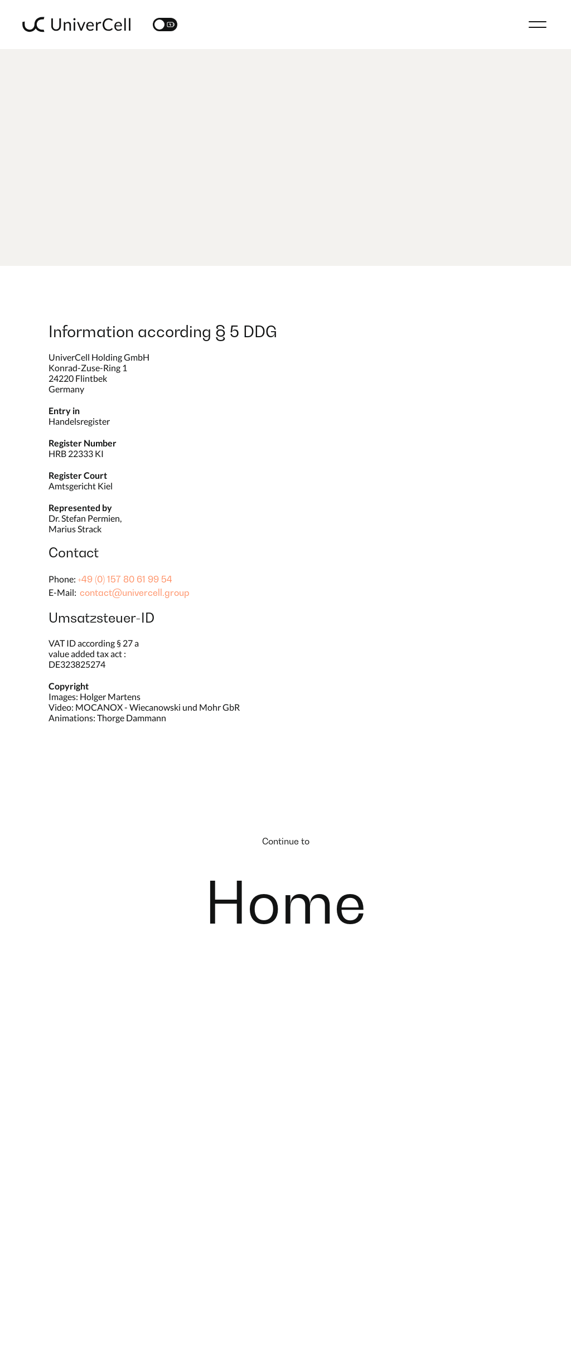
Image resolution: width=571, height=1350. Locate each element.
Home (285, 902)
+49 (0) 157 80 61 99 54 (125, 579)
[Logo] (76, 24)
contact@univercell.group (135, 592)
